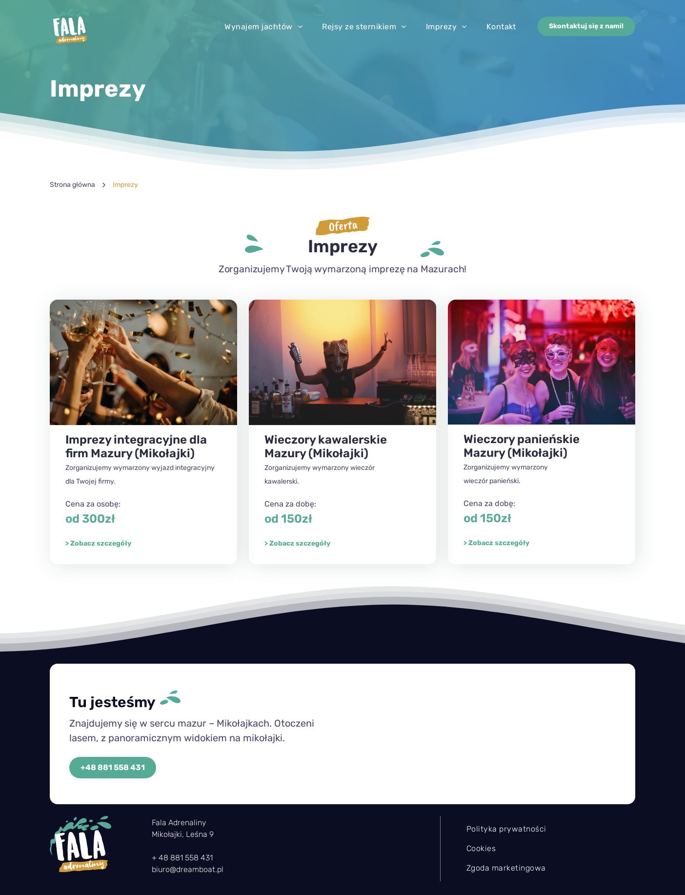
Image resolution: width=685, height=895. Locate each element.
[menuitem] (263, 27)
